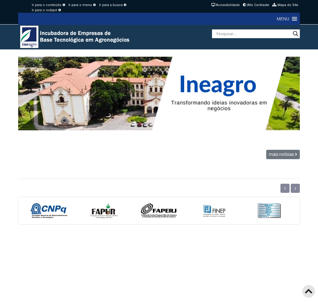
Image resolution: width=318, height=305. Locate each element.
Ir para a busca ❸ (113, 5)
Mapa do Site (285, 5)
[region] (159, 93)
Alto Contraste (256, 5)
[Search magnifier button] (295, 33)
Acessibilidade (225, 5)
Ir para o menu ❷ (82, 5)
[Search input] (253, 33)
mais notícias (283, 154)
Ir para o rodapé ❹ (46, 10)
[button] (283, 19)
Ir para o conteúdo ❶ (48, 5)
